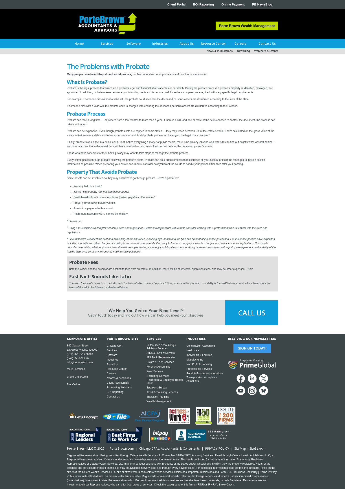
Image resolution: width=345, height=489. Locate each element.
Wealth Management (159, 401)
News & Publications (220, 51)
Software (112, 355)
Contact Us (113, 396)
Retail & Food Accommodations (204, 373)
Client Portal (176, 4)
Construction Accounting (200, 345)
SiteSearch (257, 448)
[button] (107, 43)
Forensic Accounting (158, 366)
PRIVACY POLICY (217, 448)
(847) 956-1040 (76, 353)
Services (112, 350)
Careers (111, 373)
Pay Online (73, 384)
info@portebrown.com (80, 362)
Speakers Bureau (157, 387)
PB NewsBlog (262, 4)
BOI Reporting (203, 4)
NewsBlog (243, 51)
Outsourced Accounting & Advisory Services (161, 347)
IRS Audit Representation (161, 357)
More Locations (76, 369)
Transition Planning (158, 396)
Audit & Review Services (161, 352)
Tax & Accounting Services (162, 392)
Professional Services (199, 368)
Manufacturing (194, 359)
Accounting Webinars (119, 387)
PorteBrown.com (122, 448)
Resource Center (117, 368)
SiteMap (240, 448)
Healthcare (192, 350)
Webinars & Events (266, 51)
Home (79, 43)
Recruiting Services (158, 375)
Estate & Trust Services (160, 362)
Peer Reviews (155, 371)
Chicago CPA (114, 345)
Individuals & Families (199, 355)
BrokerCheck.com (77, 376)
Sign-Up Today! (252, 348)
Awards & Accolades (119, 378)
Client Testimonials (118, 382)
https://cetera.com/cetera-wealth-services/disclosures (156, 472)
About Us (112, 364)
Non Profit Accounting (199, 364)
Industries (112, 359)
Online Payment (233, 4)
